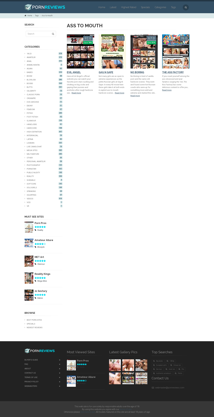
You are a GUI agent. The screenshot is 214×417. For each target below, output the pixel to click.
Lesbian (43, 142)
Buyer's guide (31, 360)
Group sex (175, 365)
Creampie (43, 98)
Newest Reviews (34, 327)
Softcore (43, 183)
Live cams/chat (43, 146)
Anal (43, 61)
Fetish (43, 113)
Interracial (43, 135)
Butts (43, 87)
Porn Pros (40, 223)
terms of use (126, 409)
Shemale (43, 180)
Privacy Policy (31, 382)
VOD (43, 202)
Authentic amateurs (162, 373)
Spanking (43, 191)
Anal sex (170, 369)
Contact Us (30, 373)
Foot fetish (43, 116)
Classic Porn (43, 94)
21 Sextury (41, 291)
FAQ (26, 364)
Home (102, 7)
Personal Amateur (43, 161)
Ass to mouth (47, 16)
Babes (43, 72)
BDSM (43, 76)
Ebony (43, 105)
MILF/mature (43, 154)
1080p (170, 361)
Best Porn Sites (33, 320)
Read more (76, 93)
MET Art (39, 257)
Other (43, 157)
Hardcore (43, 128)
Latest (113, 7)
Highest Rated (128, 7)
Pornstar (43, 168)
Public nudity (43, 172)
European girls (160, 365)
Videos (43, 198)
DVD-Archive (43, 102)
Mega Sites (43, 150)
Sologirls (43, 187)
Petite (178, 373)
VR (43, 206)
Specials (145, 7)
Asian (43, 68)
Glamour (43, 120)
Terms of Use (31, 377)
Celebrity (43, 90)
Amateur (43, 57)
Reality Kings (42, 274)
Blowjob (43, 79)
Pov (181, 369)
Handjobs (43, 124)
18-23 (43, 53)
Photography (43, 165)
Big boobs (158, 361)
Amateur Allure (44, 240)
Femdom (43, 109)
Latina (43, 139)
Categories (160, 7)
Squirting (43, 195)
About (28, 368)
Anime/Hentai (43, 64)
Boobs (43, 83)
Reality (43, 176)
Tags (173, 7)
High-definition (43, 131)
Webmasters (31, 386)
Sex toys (157, 369)
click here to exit (87, 412)
